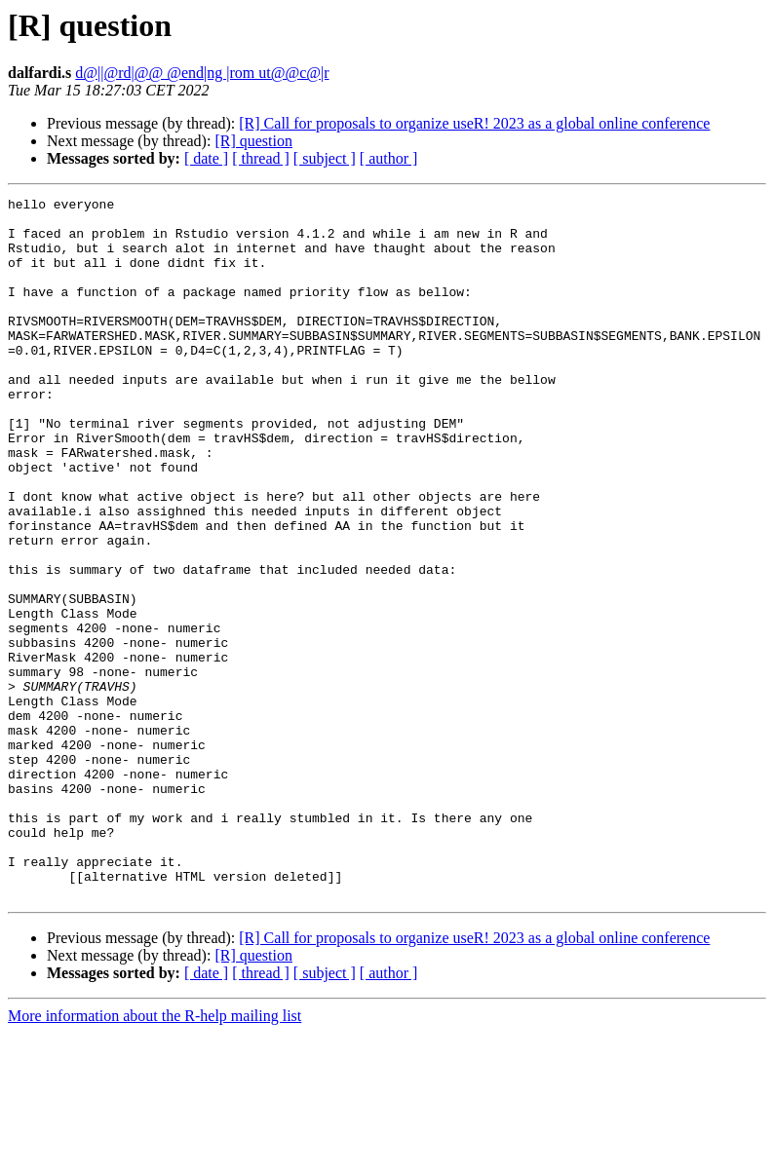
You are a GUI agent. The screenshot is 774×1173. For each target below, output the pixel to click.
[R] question (253, 140)
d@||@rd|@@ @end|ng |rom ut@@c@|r (202, 72)
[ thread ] (261, 158)
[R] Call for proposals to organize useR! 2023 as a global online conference (474, 123)
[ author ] (389, 158)
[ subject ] (324, 158)
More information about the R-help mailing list (154, 1156)
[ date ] (206, 158)
